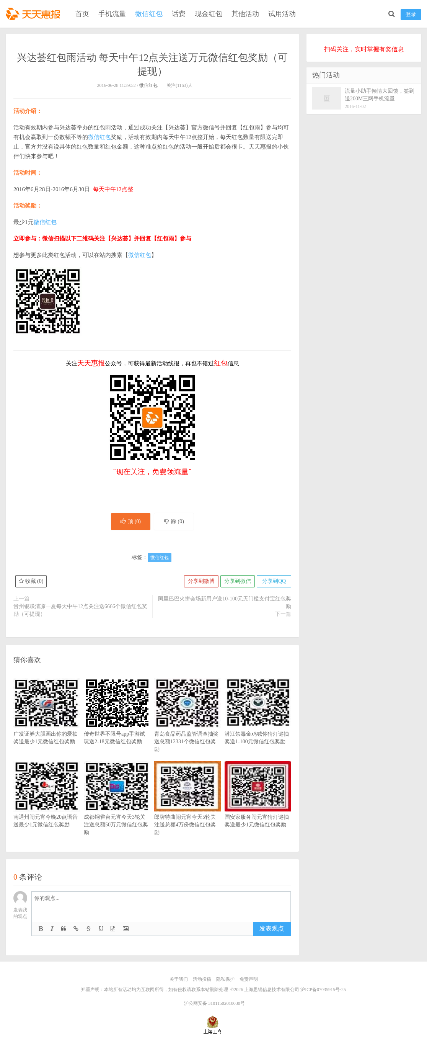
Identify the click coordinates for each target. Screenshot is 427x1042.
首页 (82, 14)
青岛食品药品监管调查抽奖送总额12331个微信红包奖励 (187, 726)
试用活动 (282, 14)
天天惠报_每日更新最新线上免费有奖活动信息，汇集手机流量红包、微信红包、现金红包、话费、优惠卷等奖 (34, 14)
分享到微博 (201, 581)
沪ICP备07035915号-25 (323, 989)
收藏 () (31, 581)
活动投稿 (202, 979)
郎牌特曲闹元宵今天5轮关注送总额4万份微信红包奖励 (187, 809)
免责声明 (249, 979)
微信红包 (149, 14)
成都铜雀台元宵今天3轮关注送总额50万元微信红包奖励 (117, 809)
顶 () (131, 521)
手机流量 (112, 14)
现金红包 (208, 14)
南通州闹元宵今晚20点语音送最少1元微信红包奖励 (46, 806)
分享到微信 (237, 581)
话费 (179, 14)
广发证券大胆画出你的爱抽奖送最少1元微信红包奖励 (46, 722)
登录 (411, 14)
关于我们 (178, 979)
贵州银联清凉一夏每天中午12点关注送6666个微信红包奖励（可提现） (80, 610)
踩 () (174, 521)
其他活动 (245, 14)
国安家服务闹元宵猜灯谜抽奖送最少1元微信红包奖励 (258, 806)
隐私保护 (225, 979)
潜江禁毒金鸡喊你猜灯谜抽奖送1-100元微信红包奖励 (258, 722)
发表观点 (271, 928)
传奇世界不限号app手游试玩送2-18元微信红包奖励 (117, 722)
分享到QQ (274, 581)
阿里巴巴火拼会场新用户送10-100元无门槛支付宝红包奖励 (224, 602)
